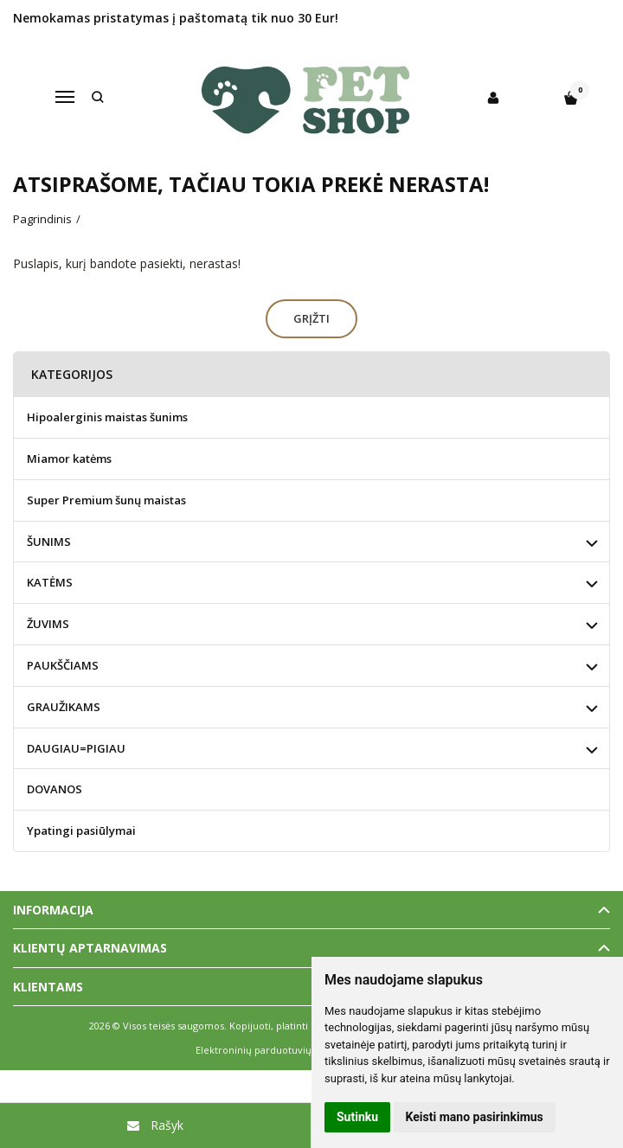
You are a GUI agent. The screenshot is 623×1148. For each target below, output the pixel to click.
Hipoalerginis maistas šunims (107, 417)
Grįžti (311, 318)
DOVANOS (54, 789)
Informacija (53, 909)
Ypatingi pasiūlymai (81, 830)
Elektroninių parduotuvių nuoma (271, 1049)
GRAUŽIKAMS (63, 707)
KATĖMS (50, 582)
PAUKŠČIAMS (63, 665)
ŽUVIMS (48, 624)
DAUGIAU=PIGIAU (76, 748)
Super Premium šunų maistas (106, 500)
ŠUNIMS (49, 541)
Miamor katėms (69, 458)
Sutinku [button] (357, 1117)
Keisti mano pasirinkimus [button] (474, 1117)
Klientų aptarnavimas (90, 948)
